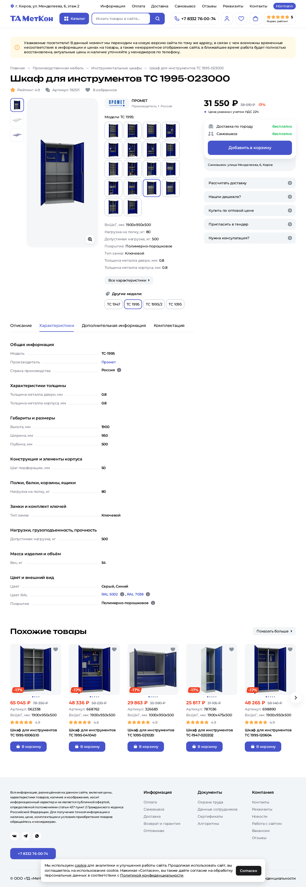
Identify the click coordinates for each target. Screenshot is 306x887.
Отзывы (209, 6)
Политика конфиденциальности (265, 878)
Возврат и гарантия (162, 823)
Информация (112, 6)
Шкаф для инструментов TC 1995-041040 (92, 732)
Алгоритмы (208, 823)
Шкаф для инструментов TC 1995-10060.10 (33, 732)
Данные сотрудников (217, 809)
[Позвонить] (195, 18)
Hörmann (284, 6)
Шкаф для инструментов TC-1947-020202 (209, 732)
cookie (81, 865)
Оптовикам (154, 830)
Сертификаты (210, 816)
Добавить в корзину (249, 147)
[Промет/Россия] (152, 103)
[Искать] (157, 18)
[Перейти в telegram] (25, 836)
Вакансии (261, 830)
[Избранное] (241, 18)
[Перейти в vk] (14, 836)
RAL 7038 (135, 594)
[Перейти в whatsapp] (37, 836)
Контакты (258, 6)
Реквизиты (233, 6)
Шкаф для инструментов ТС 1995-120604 (268, 732)
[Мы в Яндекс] (280, 18)
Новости (260, 816)
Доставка (159, 6)
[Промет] (117, 103)
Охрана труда (210, 802)
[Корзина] (255, 18)
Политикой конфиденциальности (151, 875)
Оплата (138, 6)
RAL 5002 (109, 594)
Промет (108, 362)
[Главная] (31, 19)
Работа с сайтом (267, 823)
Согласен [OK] (248, 870)
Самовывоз (185, 6)
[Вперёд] (295, 697)
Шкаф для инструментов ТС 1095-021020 (151, 732)
